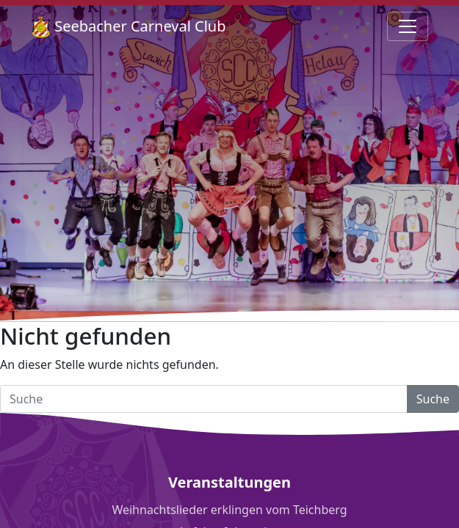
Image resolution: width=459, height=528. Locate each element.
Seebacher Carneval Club (129, 26)
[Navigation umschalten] (407, 26)
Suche (432, 399)
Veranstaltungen (229, 482)
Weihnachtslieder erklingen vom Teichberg (229, 510)
